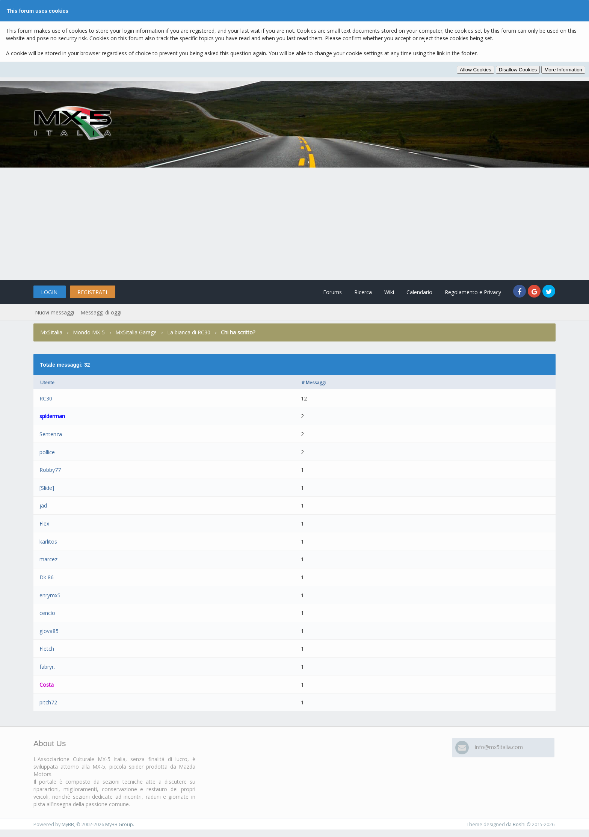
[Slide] (46, 487)
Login (49, 292)
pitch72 (48, 702)
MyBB (68, 824)
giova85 (49, 631)
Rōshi (519, 824)
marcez (48, 559)
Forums (332, 292)
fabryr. (47, 666)
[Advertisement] (294, 223)
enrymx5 (49, 595)
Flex (44, 523)
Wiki (389, 292)
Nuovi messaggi (54, 312)
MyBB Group (119, 824)
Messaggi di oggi (100, 312)
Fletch (46, 648)
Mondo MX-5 (89, 332)
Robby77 (50, 469)
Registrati (92, 292)
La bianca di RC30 (188, 332)
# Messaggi (314, 382)
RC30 (45, 398)
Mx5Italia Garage (136, 332)
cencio (47, 612)
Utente (47, 382)
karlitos (48, 541)
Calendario (419, 292)
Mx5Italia (51, 332)
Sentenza (50, 434)
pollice (47, 452)
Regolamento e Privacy (473, 292)
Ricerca (363, 292)
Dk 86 (46, 577)
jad (43, 505)
